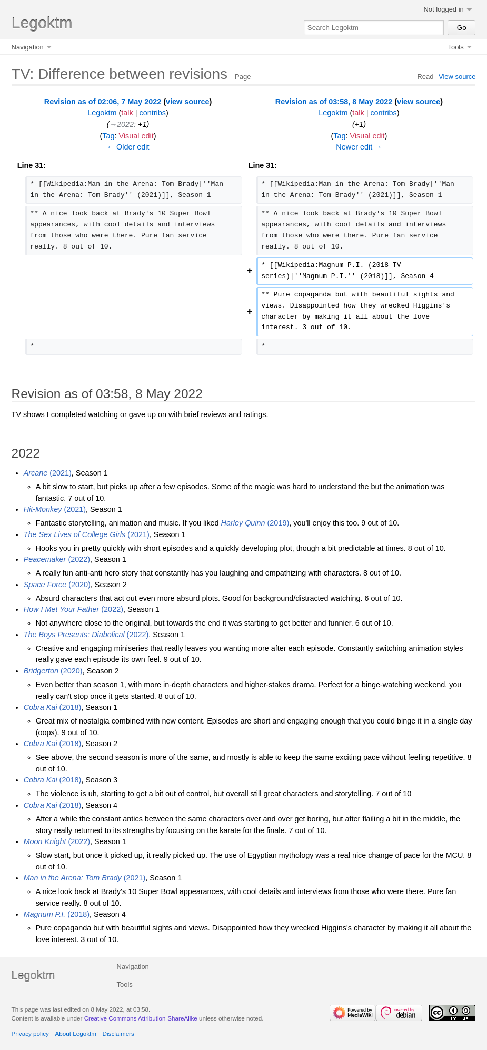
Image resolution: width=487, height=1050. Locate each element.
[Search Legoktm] (374, 27)
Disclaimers (118, 1033)
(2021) (48, 473)
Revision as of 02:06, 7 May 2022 (102, 101)
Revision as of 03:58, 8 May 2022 (333, 101)
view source (187, 101)
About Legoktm (75, 1033)
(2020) (57, 584)
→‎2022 (122, 124)
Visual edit (136, 136)
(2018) (53, 707)
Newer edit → (359, 147)
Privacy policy (30, 1033)
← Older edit (128, 147)
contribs (153, 112)
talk (127, 112)
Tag (108, 136)
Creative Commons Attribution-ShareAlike (140, 1018)
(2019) (255, 523)
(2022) (57, 559)
